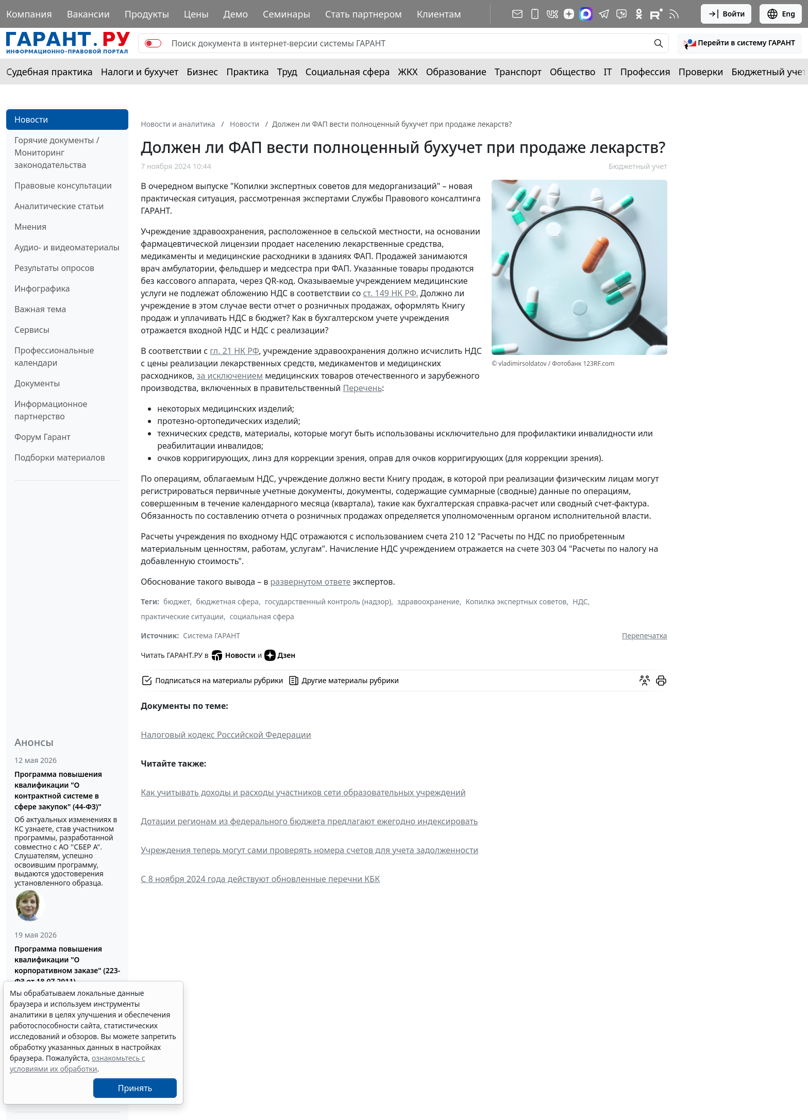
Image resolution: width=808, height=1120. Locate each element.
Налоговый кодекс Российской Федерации (226, 734)
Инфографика (42, 288)
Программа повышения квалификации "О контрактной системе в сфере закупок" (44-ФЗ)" (58, 790)
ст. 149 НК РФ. (390, 293)
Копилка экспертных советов (516, 601)
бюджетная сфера (227, 601)
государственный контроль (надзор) (328, 601)
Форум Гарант (42, 437)
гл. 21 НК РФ (234, 351)
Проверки (701, 71)
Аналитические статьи (59, 206)
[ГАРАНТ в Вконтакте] (552, 14)
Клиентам (439, 14)
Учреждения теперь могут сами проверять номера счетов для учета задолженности (309, 850)
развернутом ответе (311, 581)
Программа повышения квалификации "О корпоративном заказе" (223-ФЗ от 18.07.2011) (67, 965)
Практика (247, 71)
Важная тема (40, 309)
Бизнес (202, 71)
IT (608, 71)
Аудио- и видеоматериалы (67, 247)
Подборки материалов (59, 457)
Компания (29, 14)
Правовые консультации (63, 185)
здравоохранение (428, 601)
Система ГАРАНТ (211, 635)
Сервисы (31, 329)
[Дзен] (569, 14)
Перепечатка (644, 635)
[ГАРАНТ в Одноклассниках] (639, 14)
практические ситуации (182, 616)
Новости (31, 119)
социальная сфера (262, 616)
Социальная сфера (348, 71)
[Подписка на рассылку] (517, 14)
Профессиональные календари (54, 356)
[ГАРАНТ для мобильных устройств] (535, 14)
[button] (739, 43)
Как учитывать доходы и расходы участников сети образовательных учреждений (303, 792)
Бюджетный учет (768, 71)
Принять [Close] (135, 1088)
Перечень (362, 388)
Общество (573, 71)
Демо (236, 14)
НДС (580, 601)
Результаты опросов (54, 268)
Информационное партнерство (50, 410)
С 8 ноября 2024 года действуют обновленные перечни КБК (260, 879)
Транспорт (518, 71)
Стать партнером (363, 14)
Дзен (280, 655)
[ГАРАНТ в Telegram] (604, 14)
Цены (196, 14)
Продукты (147, 14)
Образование (456, 71)
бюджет (176, 601)
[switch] (153, 43)
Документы (37, 383)
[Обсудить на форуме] (644, 680)
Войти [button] (726, 14)
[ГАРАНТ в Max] (586, 14)
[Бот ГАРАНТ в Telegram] (621, 14)
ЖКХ (408, 71)
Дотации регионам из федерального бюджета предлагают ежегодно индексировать (309, 821)
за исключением (230, 375)
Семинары (286, 14)
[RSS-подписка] (674, 14)
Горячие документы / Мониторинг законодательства (56, 152)
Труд (287, 71)
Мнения (30, 226)
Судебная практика (49, 71)
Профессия (645, 71)
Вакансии (88, 14)
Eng (780, 14)
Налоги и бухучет (140, 71)
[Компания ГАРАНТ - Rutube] (656, 14)
